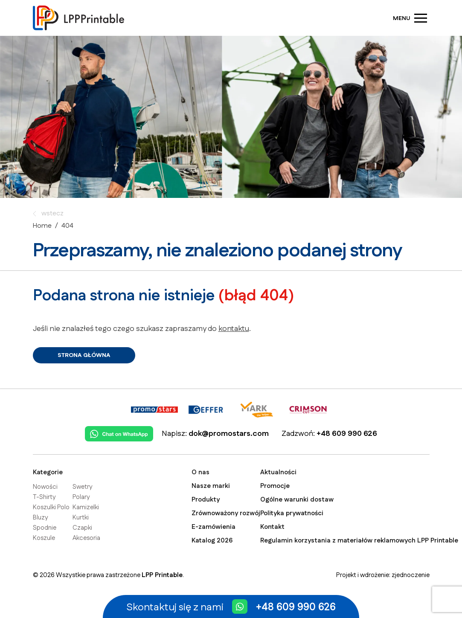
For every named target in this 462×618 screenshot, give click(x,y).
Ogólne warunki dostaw (297, 499)
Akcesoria (86, 538)
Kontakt (272, 526)
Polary (81, 497)
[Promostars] (154, 407)
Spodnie (44, 527)
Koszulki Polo (51, 507)
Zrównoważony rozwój (226, 513)
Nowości (45, 486)
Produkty (206, 499)
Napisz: (215, 433)
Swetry (83, 486)
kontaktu (233, 328)
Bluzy (40, 517)
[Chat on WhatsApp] (119, 431)
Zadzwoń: (329, 433)
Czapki (82, 527)
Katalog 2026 (212, 540)
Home (42, 226)
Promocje (275, 486)
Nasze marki (211, 486)
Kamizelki (86, 507)
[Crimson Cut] (308, 407)
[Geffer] (205, 407)
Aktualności (278, 472)
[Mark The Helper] (256, 407)
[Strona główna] (79, 18)
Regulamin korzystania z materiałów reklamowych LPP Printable (359, 540)
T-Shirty (44, 497)
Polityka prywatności (291, 513)
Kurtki (81, 517)
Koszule (44, 538)
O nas (200, 472)
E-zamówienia (213, 526)
